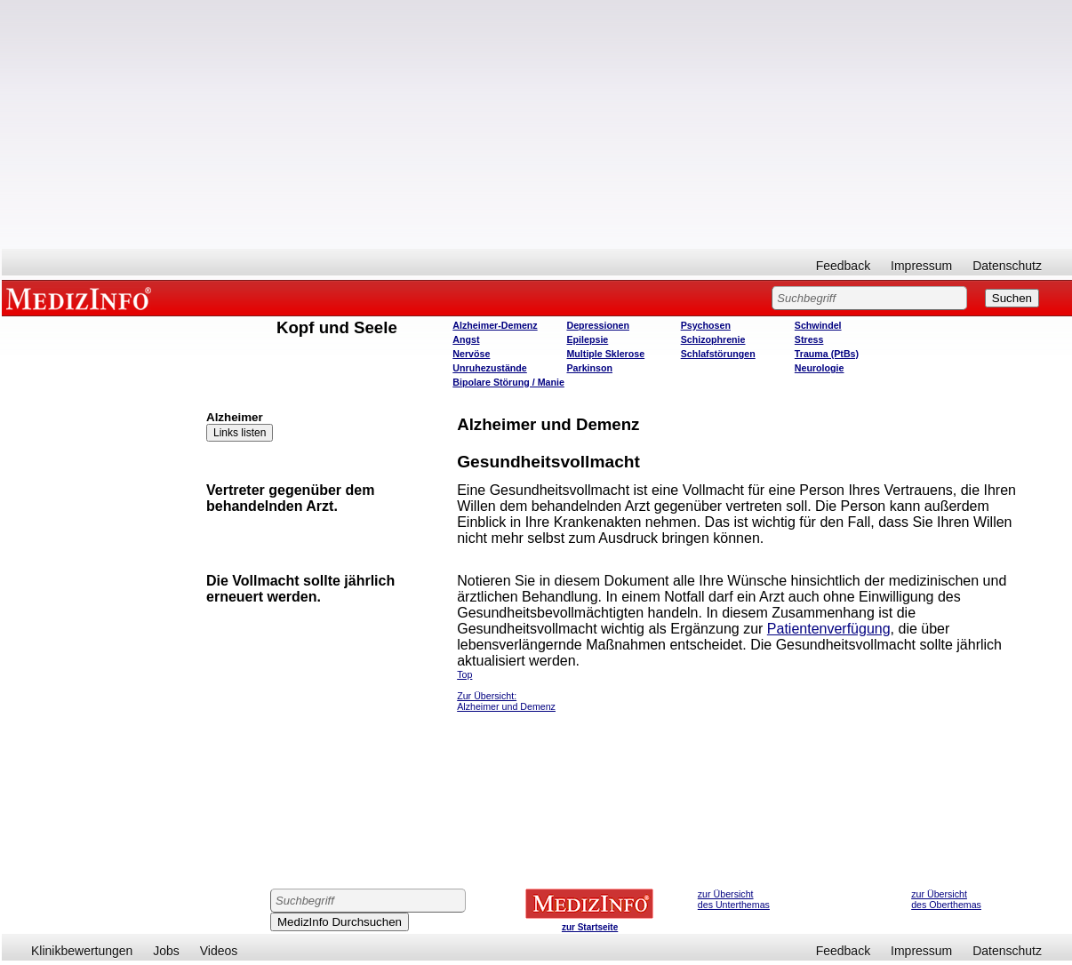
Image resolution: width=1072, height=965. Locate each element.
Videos (219, 951)
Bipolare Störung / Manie (508, 382)
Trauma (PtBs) (827, 353)
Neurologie (819, 368)
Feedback (843, 266)
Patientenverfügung (829, 628)
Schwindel (818, 325)
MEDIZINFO (82, 297)
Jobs (166, 951)
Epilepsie (587, 339)
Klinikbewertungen (81, 951)
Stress (809, 339)
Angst (465, 339)
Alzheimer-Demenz (494, 325)
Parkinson (589, 368)
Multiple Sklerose (605, 353)
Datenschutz (1007, 266)
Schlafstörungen (718, 353)
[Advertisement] (537, 124)
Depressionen (597, 325)
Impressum (921, 266)
